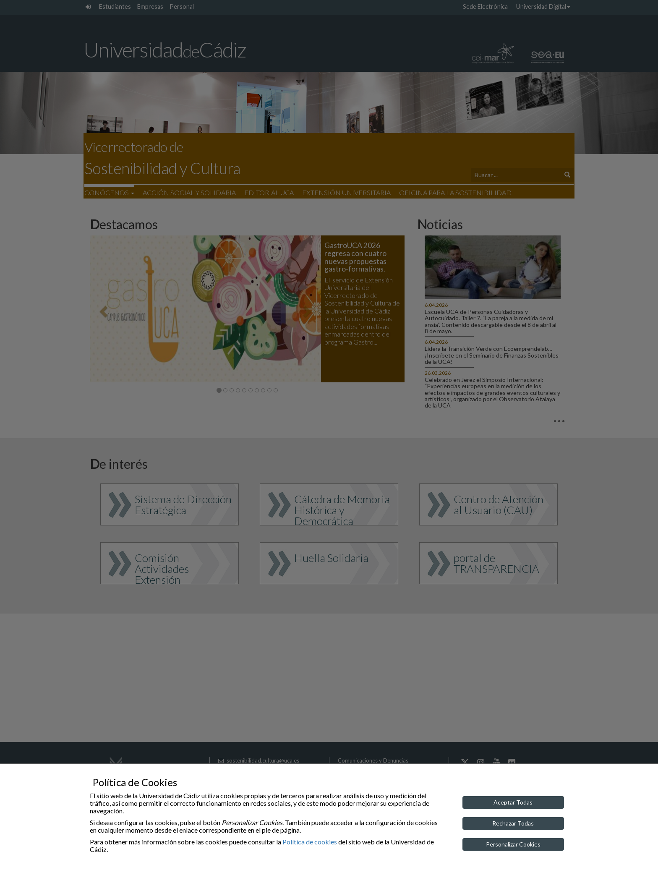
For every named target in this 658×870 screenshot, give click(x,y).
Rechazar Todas (513, 823)
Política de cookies (309, 842)
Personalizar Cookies (513, 844)
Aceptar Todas (513, 802)
